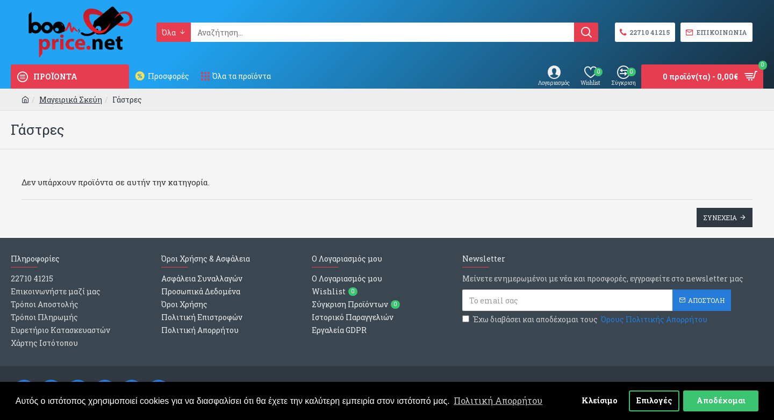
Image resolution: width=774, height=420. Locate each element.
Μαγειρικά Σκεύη (70, 100)
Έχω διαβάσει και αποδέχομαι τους (585, 319)
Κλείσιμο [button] (600, 400)
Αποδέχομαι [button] (721, 400)
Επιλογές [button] (654, 400)
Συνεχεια (720, 217)
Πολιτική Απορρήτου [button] (498, 400)
